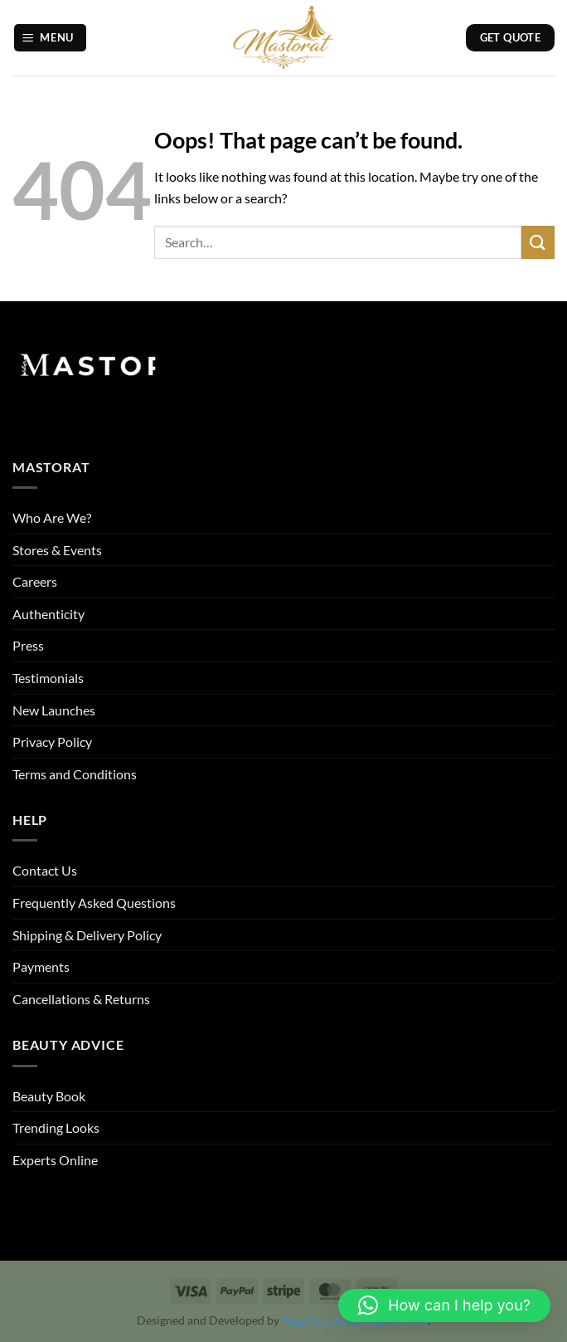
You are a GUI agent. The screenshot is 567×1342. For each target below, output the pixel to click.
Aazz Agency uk (321, 1320)
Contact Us (44, 870)
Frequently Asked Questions (94, 902)
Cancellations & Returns (81, 999)
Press (28, 645)
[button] (50, 37)
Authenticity (48, 614)
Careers (34, 581)
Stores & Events (57, 550)
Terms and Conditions (74, 774)
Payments (41, 966)
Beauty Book (48, 1096)
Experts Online (55, 1160)
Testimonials (48, 678)
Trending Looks (55, 1127)
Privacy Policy (52, 741)
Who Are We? (51, 517)
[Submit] (538, 242)
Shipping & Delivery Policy (87, 935)
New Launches (53, 710)
